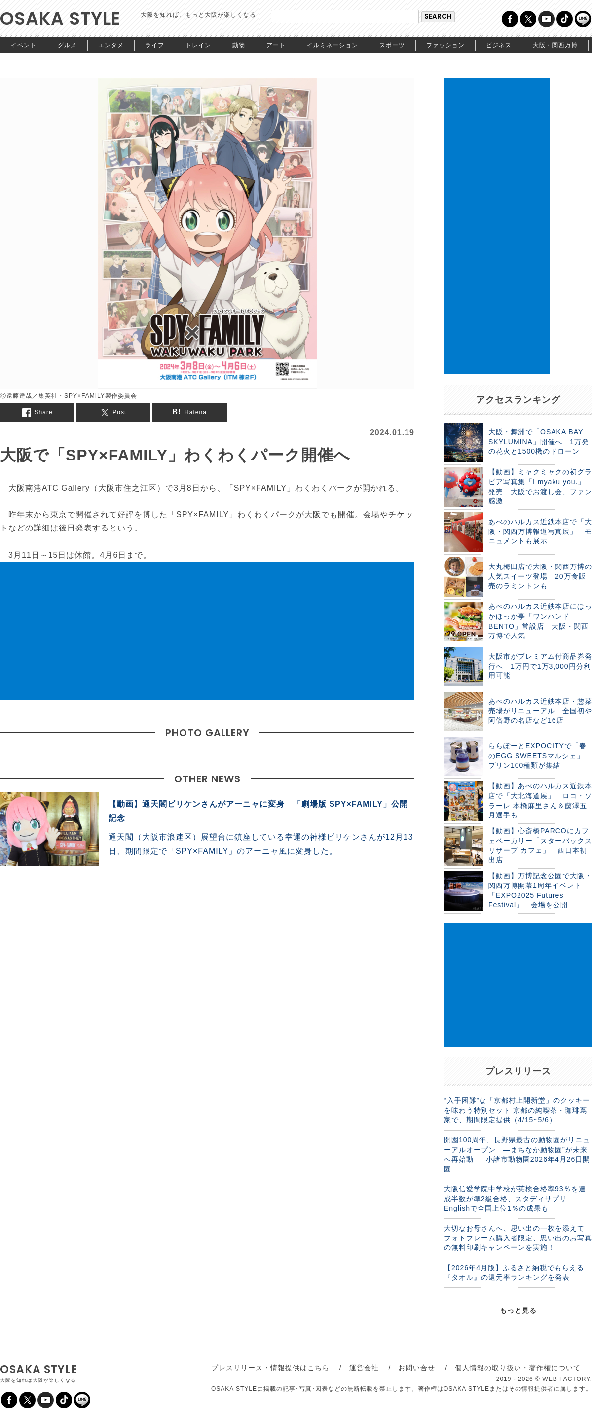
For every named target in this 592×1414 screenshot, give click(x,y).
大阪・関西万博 (555, 45)
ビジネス (499, 45)
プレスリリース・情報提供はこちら (270, 1368)
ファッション (445, 45)
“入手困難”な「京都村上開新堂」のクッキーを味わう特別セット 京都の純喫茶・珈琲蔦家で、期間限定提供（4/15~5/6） (517, 1110)
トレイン (198, 45)
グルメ (67, 45)
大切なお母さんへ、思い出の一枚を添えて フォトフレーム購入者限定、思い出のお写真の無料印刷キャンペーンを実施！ (518, 1237)
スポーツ (392, 45)
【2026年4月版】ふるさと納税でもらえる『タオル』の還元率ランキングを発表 (514, 1272)
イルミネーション (332, 45)
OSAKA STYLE (60, 18)
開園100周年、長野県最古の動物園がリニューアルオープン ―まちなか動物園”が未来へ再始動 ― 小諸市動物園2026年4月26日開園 (517, 1154)
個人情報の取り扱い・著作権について (518, 1368)
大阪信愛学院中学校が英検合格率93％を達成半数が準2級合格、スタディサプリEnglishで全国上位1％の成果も (515, 1198)
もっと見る (518, 1310)
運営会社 (364, 1368)
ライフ (154, 45)
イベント (24, 45)
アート (276, 45)
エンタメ (111, 45)
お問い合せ (416, 1368)
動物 (238, 45)
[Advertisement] (207, 631)
